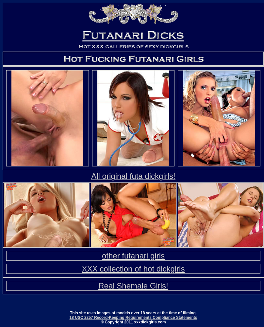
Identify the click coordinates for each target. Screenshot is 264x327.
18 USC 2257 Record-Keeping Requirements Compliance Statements (133, 317)
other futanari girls (133, 255)
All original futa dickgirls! (133, 176)
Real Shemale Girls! (133, 285)
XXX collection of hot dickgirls (133, 268)
